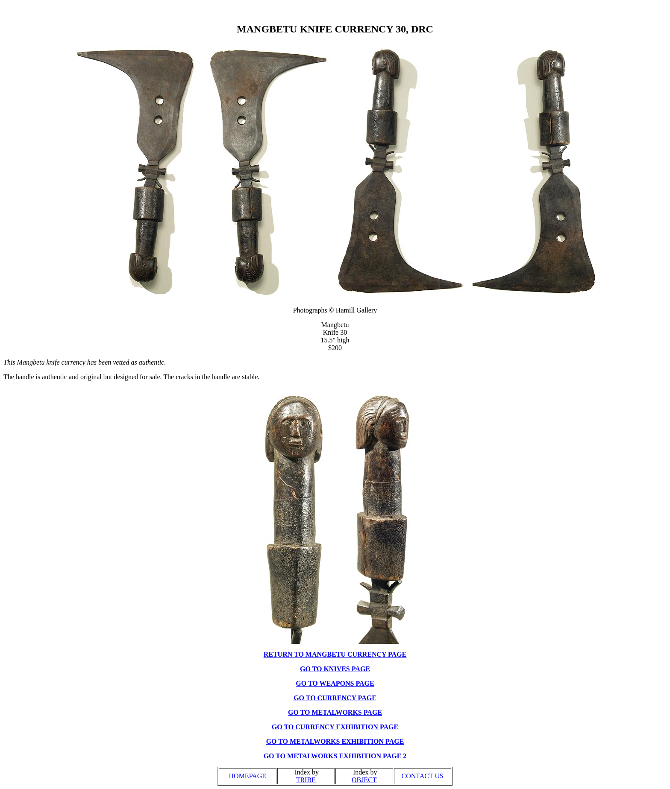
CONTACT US (423, 776)
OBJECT (364, 779)
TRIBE (306, 779)
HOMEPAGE (247, 776)
